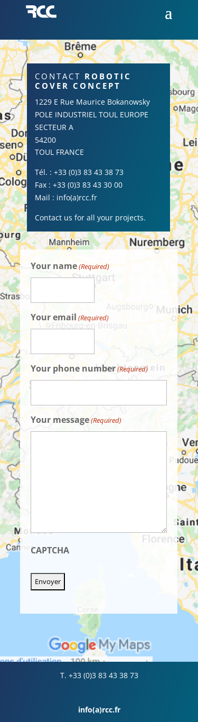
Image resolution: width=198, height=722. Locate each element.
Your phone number (89, 369)
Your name (70, 266)
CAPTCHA (50, 550)
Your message (76, 420)
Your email (70, 318)
